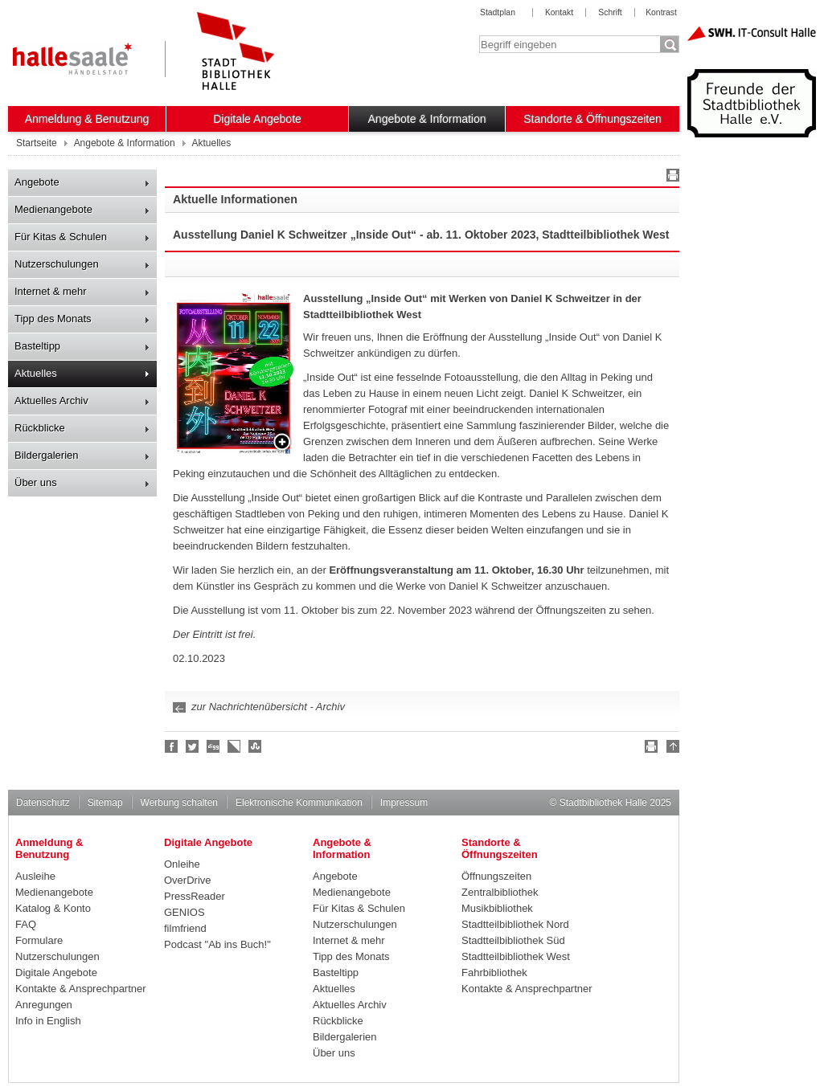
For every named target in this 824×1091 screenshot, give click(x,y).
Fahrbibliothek (494, 972)
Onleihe (182, 864)
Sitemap (105, 802)
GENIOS (184, 912)
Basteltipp (37, 346)
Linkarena (235, 746)
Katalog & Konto (53, 908)
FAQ (25, 924)
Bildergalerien (46, 455)
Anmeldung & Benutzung (87, 118)
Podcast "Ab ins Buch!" (217, 944)
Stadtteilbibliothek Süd (513, 940)
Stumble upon (255, 746)
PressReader (194, 896)
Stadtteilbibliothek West (515, 956)
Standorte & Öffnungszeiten (592, 118)
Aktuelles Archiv (51, 400)
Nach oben (670, 749)
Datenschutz (43, 802)
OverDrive (187, 880)
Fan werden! (172, 746)
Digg (214, 746)
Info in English (48, 1021)
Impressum (404, 802)
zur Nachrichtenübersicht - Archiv (268, 707)
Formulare (39, 940)
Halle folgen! (193, 746)
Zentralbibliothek (499, 892)
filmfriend (185, 928)
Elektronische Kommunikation (299, 802)
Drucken (670, 177)
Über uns (35, 482)
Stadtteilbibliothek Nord (515, 924)
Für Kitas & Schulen (60, 237)
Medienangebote (53, 209)
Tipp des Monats (53, 319)
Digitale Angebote (257, 118)
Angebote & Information (427, 118)
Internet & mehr (50, 291)
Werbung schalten (179, 802)
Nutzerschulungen (56, 264)
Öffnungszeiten (496, 876)
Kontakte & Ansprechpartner (80, 989)
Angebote (36, 182)
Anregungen (43, 1005)
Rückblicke (39, 428)
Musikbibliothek (497, 908)
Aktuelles (35, 373)
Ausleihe (35, 876)
